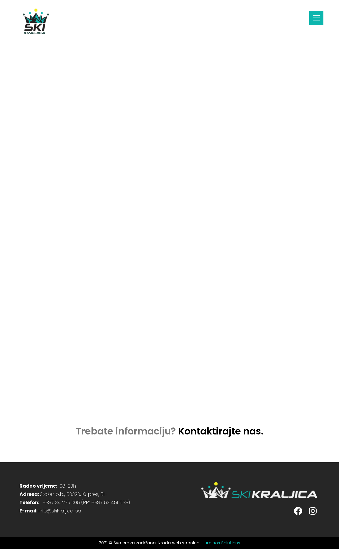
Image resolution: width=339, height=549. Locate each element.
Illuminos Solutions (221, 543)
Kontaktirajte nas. (221, 431)
